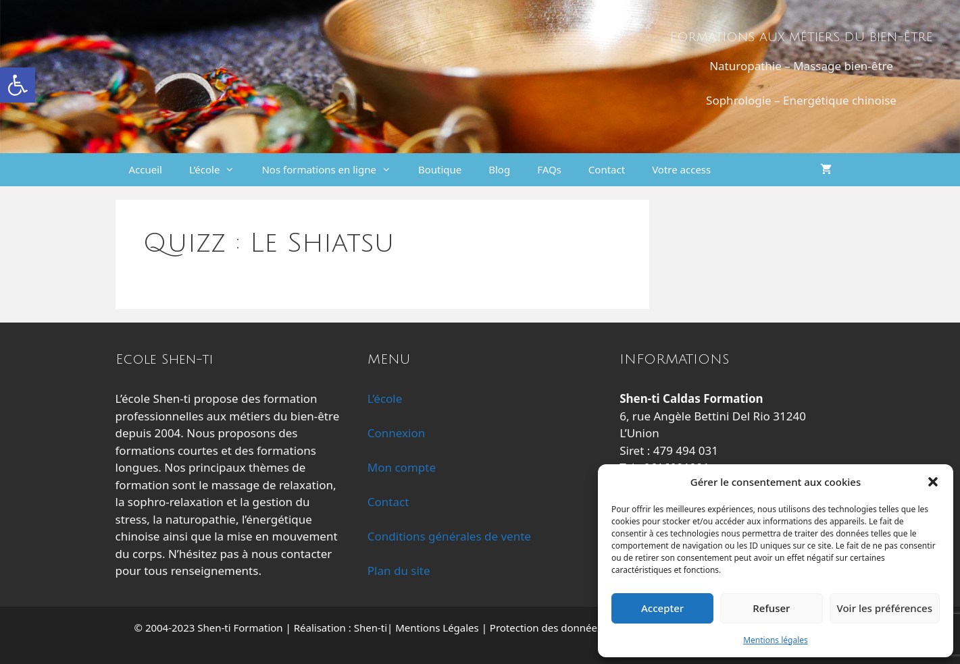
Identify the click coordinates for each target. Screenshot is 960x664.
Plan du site (399, 570)
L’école (218, 169)
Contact (606, 169)
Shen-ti (370, 627)
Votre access (681, 169)
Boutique (439, 169)
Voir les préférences (884, 608)
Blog (499, 169)
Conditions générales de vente (449, 536)
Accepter (662, 608)
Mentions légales (775, 640)
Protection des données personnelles (578, 627)
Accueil (145, 169)
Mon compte (402, 467)
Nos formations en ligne (332, 169)
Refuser (771, 608)
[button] (17, 85)
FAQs (549, 169)
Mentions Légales (437, 627)
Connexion (396, 433)
